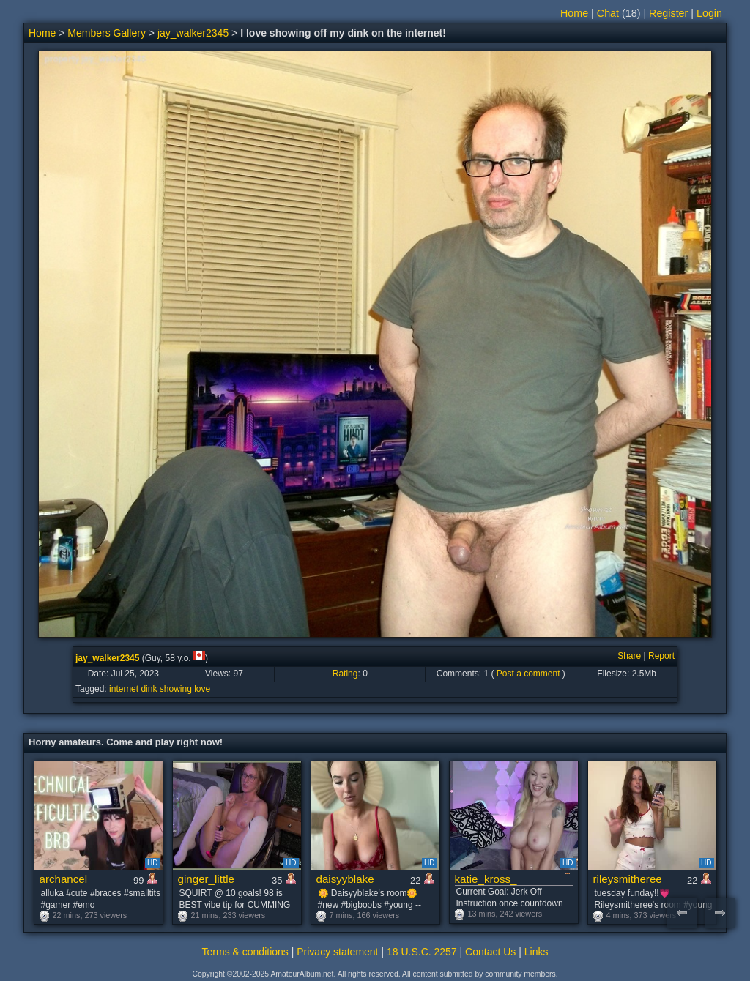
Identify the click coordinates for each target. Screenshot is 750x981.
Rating (345, 673)
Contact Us (490, 952)
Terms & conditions (245, 952)
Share (629, 656)
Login (709, 13)
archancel (64, 879)
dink (149, 689)
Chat (608, 13)
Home (574, 13)
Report (661, 656)
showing (176, 689)
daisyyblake (345, 879)
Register (668, 13)
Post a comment (528, 673)
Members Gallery (106, 33)
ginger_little (206, 879)
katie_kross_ (486, 879)
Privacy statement (337, 952)
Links (536, 952)
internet (123, 689)
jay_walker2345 (193, 33)
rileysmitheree (627, 879)
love (202, 689)
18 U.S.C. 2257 (422, 952)
